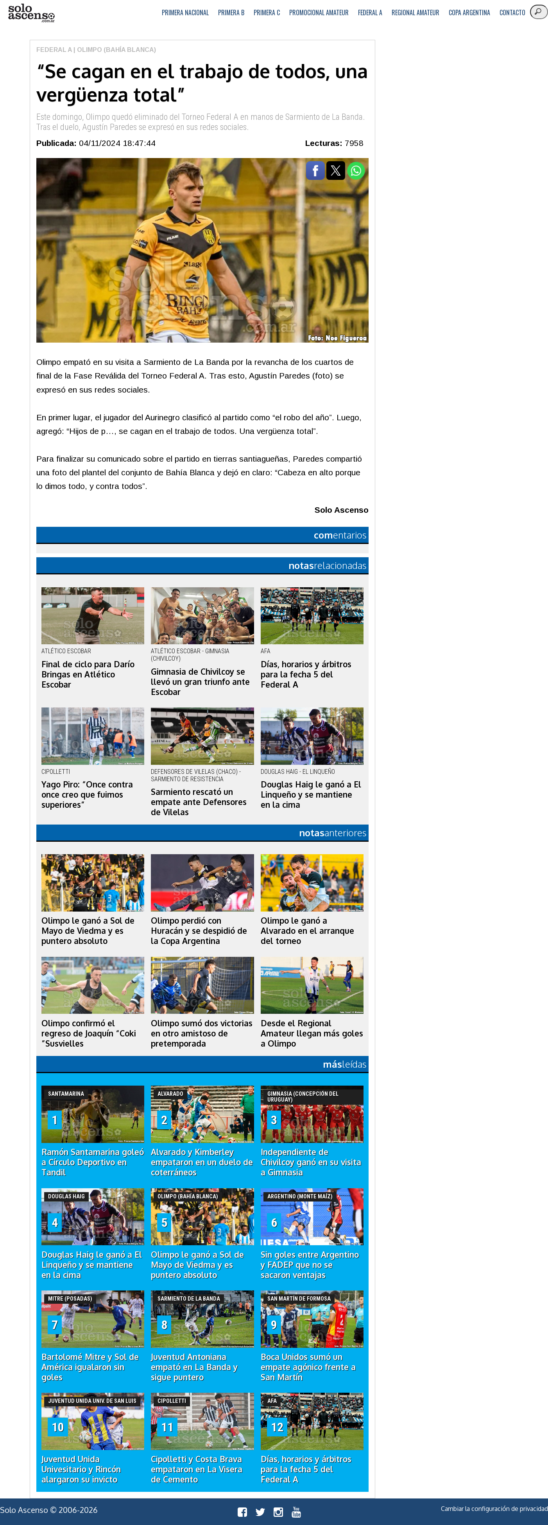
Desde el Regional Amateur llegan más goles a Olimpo (312, 1033)
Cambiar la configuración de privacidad (494, 1509)
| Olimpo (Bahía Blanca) (114, 49)
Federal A (370, 12)
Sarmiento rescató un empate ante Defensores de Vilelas (199, 802)
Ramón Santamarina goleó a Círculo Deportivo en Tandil (92, 1162)
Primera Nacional (185, 12)
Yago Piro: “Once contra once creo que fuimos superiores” (87, 794)
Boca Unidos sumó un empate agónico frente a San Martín (308, 1367)
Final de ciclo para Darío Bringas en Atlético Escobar (87, 674)
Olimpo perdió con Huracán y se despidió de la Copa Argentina (199, 930)
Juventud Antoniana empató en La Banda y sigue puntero (194, 1367)
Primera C (267, 12)
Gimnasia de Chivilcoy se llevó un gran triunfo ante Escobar (200, 682)
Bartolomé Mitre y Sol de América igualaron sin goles (90, 1367)
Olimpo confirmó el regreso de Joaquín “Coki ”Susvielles (88, 1033)
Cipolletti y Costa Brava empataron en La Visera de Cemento (196, 1469)
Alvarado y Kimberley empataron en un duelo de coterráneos (202, 1162)
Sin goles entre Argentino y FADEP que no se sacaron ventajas (310, 1265)
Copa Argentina (469, 12)
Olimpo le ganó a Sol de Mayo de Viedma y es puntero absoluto (87, 930)
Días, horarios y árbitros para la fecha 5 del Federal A (306, 674)
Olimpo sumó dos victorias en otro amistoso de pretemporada (202, 1033)
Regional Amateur (415, 12)
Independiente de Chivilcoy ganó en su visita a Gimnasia (311, 1162)
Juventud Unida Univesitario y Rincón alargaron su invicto (81, 1469)
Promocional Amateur (319, 12)
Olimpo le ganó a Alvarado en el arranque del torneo (307, 930)
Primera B (231, 12)
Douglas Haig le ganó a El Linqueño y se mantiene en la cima (311, 794)
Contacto (512, 12)
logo (31, 13)
